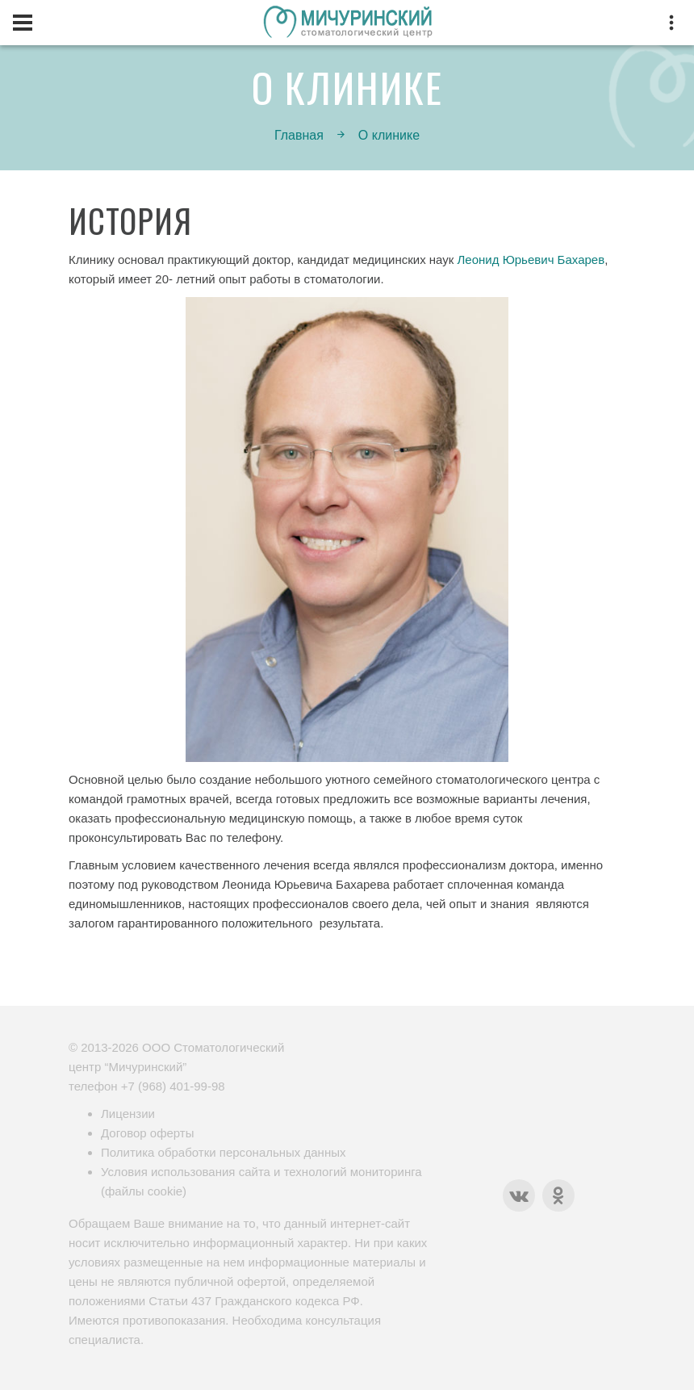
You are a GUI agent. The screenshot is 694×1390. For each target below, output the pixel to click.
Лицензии (128, 1113)
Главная (299, 135)
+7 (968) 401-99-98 (173, 1086)
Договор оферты (147, 1133)
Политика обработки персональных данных (223, 1152)
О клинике (389, 135)
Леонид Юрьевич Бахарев (531, 259)
